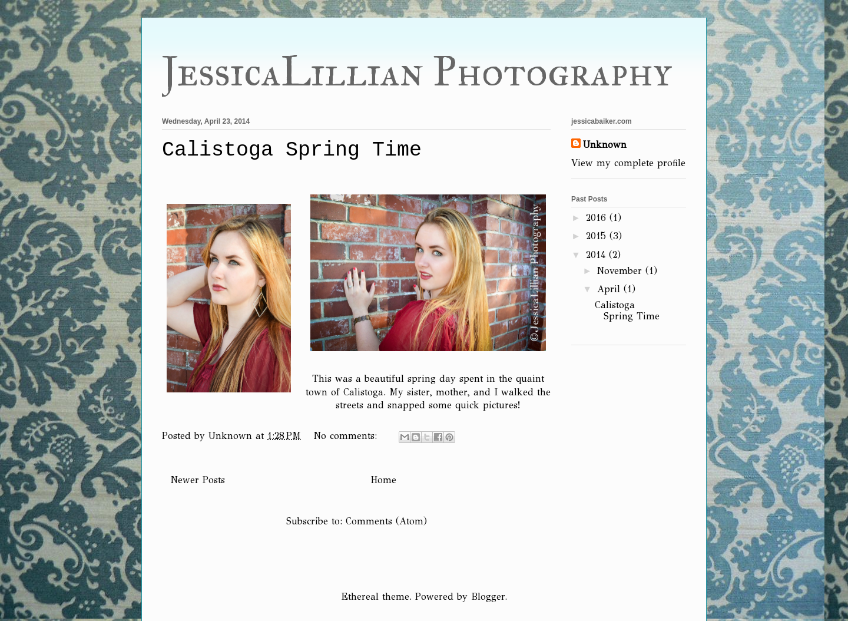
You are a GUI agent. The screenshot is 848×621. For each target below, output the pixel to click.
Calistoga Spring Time (292, 150)
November (621, 270)
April (610, 289)
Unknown (605, 144)
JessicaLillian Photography (417, 72)
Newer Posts (198, 479)
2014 (597, 254)
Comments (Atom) (386, 521)
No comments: (347, 435)
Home (383, 479)
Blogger (488, 596)
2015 (598, 236)
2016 (598, 217)
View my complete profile (628, 163)
